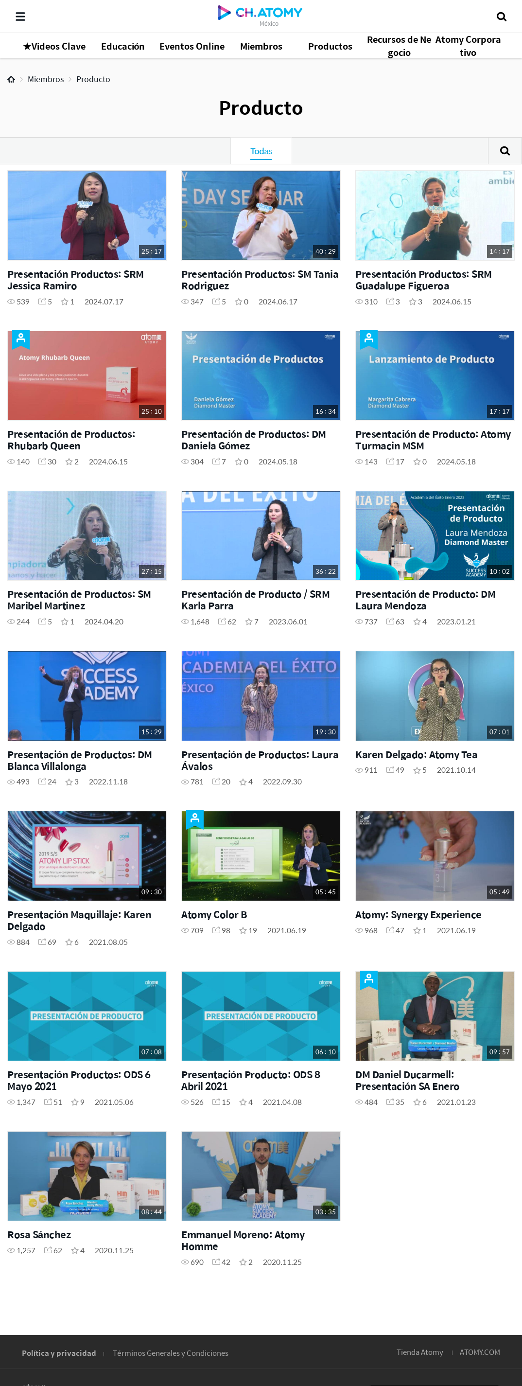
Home (11, 79)
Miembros (46, 79)
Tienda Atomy (420, 1351)
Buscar (505, 150)
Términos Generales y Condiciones (170, 1352)
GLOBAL (500, 1292)
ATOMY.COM (480, 1351)
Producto (93, 79)
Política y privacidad (59, 1352)
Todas (261, 150)
